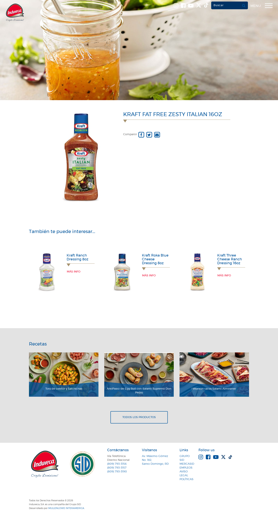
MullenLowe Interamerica (66, 508)
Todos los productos (139, 417)
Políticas (186, 479)
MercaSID (187, 464)
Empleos (186, 467)
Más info (73, 271)
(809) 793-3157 (116, 467)
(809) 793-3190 (117, 471)
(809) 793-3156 (117, 464)
